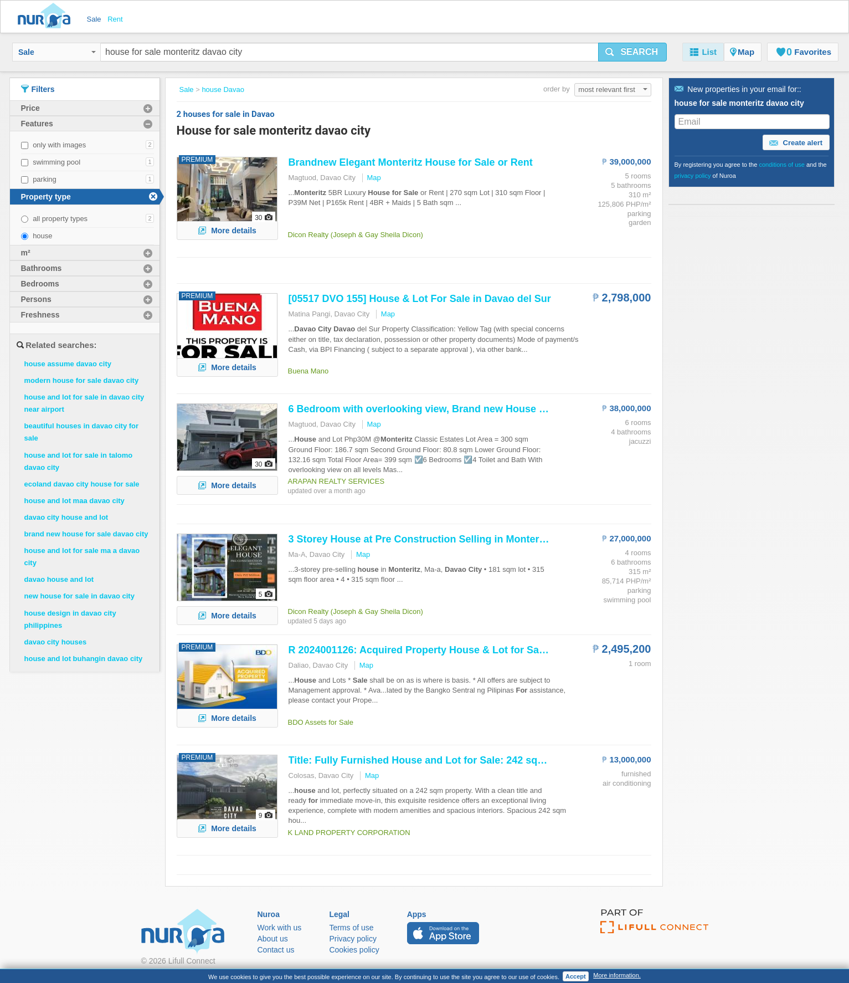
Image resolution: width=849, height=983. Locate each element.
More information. (617, 975)
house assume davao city (68, 364)
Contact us (276, 949)
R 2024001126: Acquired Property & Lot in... (428, 650)
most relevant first (612, 89)
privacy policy (693, 175)
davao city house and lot (66, 517)
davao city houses (55, 642)
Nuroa (47, 16)
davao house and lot (59, 579)
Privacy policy (353, 938)
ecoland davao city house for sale (82, 484)
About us (273, 938)
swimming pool (56, 162)
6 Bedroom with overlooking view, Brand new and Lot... (436, 408)
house (42, 236)
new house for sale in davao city (79, 596)
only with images (59, 145)
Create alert (795, 143)
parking (44, 179)
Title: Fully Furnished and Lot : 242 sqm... (422, 760)
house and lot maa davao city (74, 500)
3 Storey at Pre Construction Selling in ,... (425, 539)
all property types (60, 218)
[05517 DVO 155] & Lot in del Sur (420, 298)
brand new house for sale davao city (86, 534)
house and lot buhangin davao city (83, 658)
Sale (57, 52)
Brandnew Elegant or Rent (411, 162)
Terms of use (351, 927)
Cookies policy (354, 949)
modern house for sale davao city (81, 380)
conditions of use (782, 164)
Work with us (280, 927)
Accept (575, 976)
